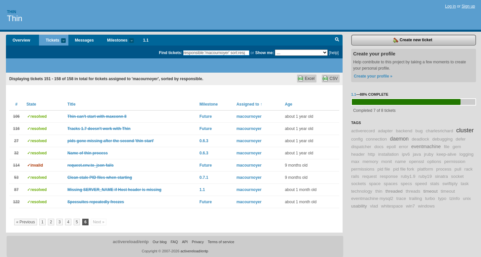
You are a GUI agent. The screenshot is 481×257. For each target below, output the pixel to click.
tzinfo (454, 198)
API (185, 242)
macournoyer (249, 116)
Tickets (52, 41)
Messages (84, 40)
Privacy (198, 242)
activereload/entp (131, 241)
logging (467, 154)
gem (457, 146)
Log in (450, 6)
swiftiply (450, 183)
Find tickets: (170, 52)
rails (355, 176)
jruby (428, 154)
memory (370, 161)
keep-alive (446, 154)
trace (401, 198)
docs (379, 146)
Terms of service (221, 242)
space (375, 183)
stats (434, 183)
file (447, 146)
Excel (309, 78)
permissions (362, 169)
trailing (415, 198)
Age (288, 104)
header (358, 154)
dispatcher (361, 146)
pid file (384, 169)
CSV (334, 78)
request (369, 176)
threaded (394, 191)
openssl (416, 161)
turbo (430, 198)
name (400, 161)
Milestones (117, 41)
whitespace (392, 206)
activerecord (363, 130)
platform (425, 169)
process (443, 169)
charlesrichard (439, 130)
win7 (410, 206)
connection (376, 139)
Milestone (209, 104)
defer (460, 139)
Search (337, 40)
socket (457, 176)
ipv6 (406, 154)
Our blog (159, 242)
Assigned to (249, 104)
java (417, 154)
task (464, 183)
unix (467, 198)
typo (442, 198)
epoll (391, 146)
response (389, 176)
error (403, 146)
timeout (430, 191)
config (357, 139)
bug (419, 130)
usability (359, 206)
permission (454, 161)
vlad (374, 206)
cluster (465, 130)
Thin (11, 12)
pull (458, 169)
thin (378, 191)
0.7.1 (204, 177)
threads (413, 191)
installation (388, 154)
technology (361, 191)
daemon (399, 139)
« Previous (25, 222)
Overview (21, 40)
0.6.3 (204, 141)
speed (421, 183)
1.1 (146, 40)
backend (404, 130)
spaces (390, 183)
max (355, 161)
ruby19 (425, 176)
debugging (442, 139)
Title (71, 104)
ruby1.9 (408, 176)
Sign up (468, 6)
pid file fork (403, 169)
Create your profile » (373, 76)
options (434, 161)
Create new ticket (412, 40)
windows (426, 206)
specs (406, 183)
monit (386, 161)
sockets (358, 183)
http (371, 154)
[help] (334, 52)
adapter (385, 130)
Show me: (264, 52)
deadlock (420, 139)
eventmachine (426, 146)
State (31, 104)
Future (206, 116)
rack (468, 169)
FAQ (174, 242)
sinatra (441, 176)
